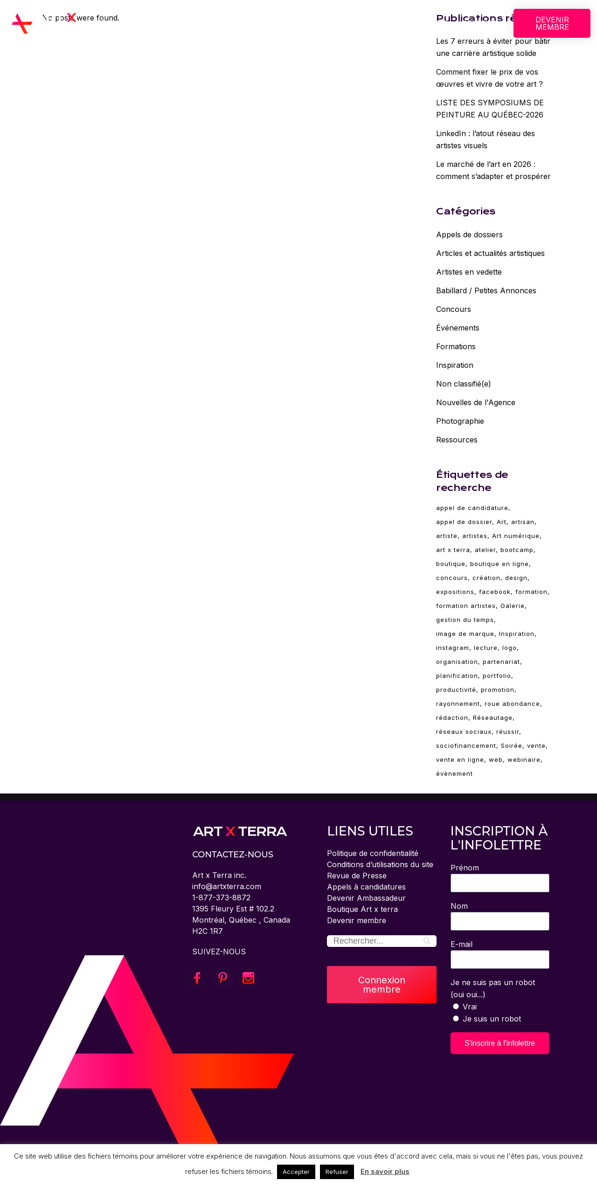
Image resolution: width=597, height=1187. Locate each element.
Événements (457, 327)
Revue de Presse (357, 875)
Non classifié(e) (463, 383)
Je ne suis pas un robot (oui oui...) (493, 988)
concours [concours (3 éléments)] (452, 577)
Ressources (457, 439)
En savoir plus (385, 1171)
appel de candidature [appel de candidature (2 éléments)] (472, 507)
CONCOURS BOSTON (190, 23)
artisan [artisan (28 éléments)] (523, 521)
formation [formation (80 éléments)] (531, 591)
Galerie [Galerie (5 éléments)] (512, 605)
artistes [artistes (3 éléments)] (474, 535)
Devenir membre (356, 920)
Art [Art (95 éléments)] (502, 521)
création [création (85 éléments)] (486, 577)
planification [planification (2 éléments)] (457, 675)
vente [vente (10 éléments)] (536, 745)
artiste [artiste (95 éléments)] (447, 535)
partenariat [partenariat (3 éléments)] (501, 661)
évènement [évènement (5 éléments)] (454, 773)
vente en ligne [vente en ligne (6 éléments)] (460, 759)
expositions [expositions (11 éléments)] (455, 591)
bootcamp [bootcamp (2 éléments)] (517, 549)
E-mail (461, 944)
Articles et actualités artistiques (490, 253)
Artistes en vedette (469, 271)
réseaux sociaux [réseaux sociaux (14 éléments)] (464, 731)
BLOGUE (436, 23)
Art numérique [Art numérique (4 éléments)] (516, 535)
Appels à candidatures (366, 886)
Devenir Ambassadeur (366, 898)
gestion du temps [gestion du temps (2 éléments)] (465, 619)
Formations (456, 346)
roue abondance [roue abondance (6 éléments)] (512, 703)
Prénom (465, 867)
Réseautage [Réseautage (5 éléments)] (493, 717)
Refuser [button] (337, 1171)
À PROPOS (122, 23)
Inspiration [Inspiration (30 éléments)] (517, 633)
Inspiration (454, 365)
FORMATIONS (317, 23)
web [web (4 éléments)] (496, 759)
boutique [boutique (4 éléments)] (450, 563)
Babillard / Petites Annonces (486, 290)
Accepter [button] (296, 1171)
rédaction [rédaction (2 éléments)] (452, 717)
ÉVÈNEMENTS (383, 23)
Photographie (460, 421)
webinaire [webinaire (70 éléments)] (524, 759)
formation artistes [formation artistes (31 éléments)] (466, 605)
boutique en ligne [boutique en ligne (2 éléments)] (499, 563)
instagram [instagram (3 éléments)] (452, 647)
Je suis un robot (492, 1018)
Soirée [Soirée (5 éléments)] (511, 745)
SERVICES (258, 23)
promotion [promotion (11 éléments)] (497, 689)
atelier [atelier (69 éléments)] (485, 549)
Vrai (470, 1006)
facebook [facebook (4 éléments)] (495, 591)
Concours (453, 309)
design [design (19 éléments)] (516, 577)
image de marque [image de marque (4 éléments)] (465, 633)
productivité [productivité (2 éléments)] (456, 689)
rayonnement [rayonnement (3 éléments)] (458, 703)
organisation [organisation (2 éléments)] (457, 661)
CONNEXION (482, 23)
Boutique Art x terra (362, 909)
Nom (459, 906)
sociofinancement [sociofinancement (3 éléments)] (466, 745)
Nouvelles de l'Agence (475, 402)
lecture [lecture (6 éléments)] (486, 647)
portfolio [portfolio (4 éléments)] (497, 675)
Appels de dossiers (469, 234)
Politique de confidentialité (372, 853)
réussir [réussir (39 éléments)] (507, 731)
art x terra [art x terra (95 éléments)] (453, 549)
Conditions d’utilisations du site (380, 864)
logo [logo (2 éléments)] (509, 647)
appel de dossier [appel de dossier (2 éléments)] (464, 521)
